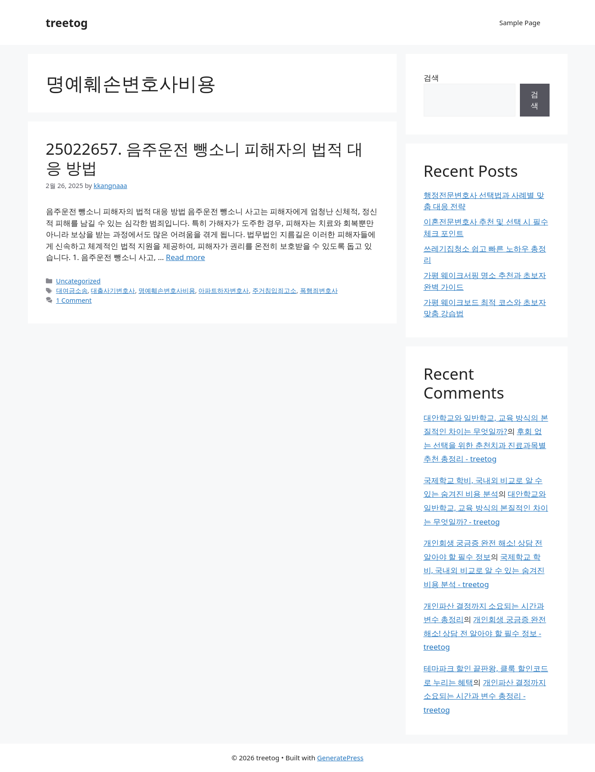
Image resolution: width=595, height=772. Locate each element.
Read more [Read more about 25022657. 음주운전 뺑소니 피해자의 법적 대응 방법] (185, 257)
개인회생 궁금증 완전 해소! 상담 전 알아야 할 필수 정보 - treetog (485, 633)
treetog (67, 22)
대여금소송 (72, 290)
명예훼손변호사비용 (167, 290)
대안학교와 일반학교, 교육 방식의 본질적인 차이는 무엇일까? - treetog (486, 507)
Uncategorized (78, 281)
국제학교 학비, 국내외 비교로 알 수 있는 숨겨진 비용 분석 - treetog (484, 570)
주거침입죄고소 (274, 290)
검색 (431, 77)
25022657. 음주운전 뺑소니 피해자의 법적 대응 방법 (204, 158)
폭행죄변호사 (319, 290)
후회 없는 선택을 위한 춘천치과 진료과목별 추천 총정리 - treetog (485, 445)
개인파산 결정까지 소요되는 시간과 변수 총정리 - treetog (485, 696)
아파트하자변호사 (223, 290)
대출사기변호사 (113, 290)
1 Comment (74, 300)
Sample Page (519, 22)
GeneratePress (340, 757)
